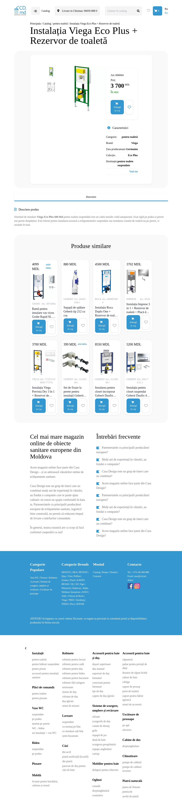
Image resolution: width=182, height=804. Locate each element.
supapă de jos (99, 735)
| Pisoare (43, 577)
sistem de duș (69, 691)
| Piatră (72, 580)
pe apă (126, 725)
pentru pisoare (39, 698)
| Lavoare (34, 581)
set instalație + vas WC (44, 732)
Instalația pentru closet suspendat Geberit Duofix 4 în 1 (138, 391)
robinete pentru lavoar (73, 659)
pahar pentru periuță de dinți (135, 666)
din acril (66, 752)
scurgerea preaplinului (104, 744)
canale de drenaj (101, 726)
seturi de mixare (70, 705)
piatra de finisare (131, 787)
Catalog (47, 23)
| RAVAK (80, 604)
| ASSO (84, 592)
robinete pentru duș (72, 668)
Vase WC (34, 577)
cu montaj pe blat (71, 726)
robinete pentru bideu (73, 673)
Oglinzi (97, 780)
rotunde (96, 786)
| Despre (105, 572)
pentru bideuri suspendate (45, 664)
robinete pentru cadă (73, 664)
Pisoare (36, 763)
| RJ (77, 584)
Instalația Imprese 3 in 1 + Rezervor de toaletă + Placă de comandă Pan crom (138, 308)
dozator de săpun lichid (135, 672)
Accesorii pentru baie (136, 653)
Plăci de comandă (43, 687)
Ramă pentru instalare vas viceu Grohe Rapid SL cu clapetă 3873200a (43, 312)
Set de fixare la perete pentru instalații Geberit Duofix (73, 391)
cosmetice (97, 795)
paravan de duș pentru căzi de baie (73, 768)
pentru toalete (39, 693)
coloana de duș (70, 696)
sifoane (96, 716)
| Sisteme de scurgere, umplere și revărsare (40, 585)
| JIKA (74, 572)
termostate (67, 687)
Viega (134, 143)
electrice (127, 729)
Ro (166, 12)
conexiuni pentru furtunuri (101, 684)
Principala (35, 23)
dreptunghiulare (131, 746)
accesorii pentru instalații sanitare (45, 675)
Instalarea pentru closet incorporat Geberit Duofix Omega (105, 391)
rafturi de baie (130, 677)
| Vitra (70, 576)
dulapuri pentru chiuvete (105, 769)
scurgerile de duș (101, 721)
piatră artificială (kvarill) (75, 756)
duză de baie (99, 739)
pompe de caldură (132, 762)
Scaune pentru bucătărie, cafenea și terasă (45, 783)
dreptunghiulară (100, 790)
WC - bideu (38, 728)
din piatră (67, 761)
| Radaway (77, 588)
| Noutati (113, 572)
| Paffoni (77, 576)
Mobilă (36, 775)
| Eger (82, 584)
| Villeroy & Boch (75, 596)
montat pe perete (41, 723)
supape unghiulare (102, 749)
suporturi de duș (100, 673)
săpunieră (128, 659)
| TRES (71, 600)
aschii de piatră (131, 796)
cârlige (126, 682)
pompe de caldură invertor (132, 769)
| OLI (72, 584)
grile (94, 730)
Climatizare (130, 756)
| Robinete (52, 577)
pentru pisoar (39, 668)
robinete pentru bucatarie (75, 678)
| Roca (72, 604)
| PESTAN (83, 572)
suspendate (38, 714)
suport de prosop (131, 686)
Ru (166, 8)
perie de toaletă (131, 691)
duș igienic (68, 701)
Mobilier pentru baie (105, 763)
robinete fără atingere (73, 682)
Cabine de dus (132, 740)
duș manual (98, 668)
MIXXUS (66, 572)
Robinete (68, 653)
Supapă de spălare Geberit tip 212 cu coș (74, 311)
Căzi (65, 745)
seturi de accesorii (132, 704)
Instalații (37, 653)
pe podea (36, 719)
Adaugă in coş (117, 107)
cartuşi (96, 753)
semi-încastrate (70, 735)
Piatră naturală (132, 781)
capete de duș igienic (103, 695)
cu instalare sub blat (72, 731)
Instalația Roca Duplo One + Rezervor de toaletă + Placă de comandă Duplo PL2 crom (106, 311)
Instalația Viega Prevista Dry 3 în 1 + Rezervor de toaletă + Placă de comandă (43, 391)
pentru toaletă (60, 23)
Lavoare (67, 715)
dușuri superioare (101, 664)
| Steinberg (80, 600)
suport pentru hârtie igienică (133, 697)
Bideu (35, 743)
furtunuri (97, 678)
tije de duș (97, 691)
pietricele (127, 791)
